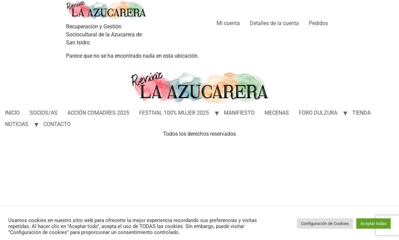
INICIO (12, 113)
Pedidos (318, 23)
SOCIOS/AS (43, 113)
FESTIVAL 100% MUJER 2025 (174, 113)
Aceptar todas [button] (373, 223)
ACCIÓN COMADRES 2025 (98, 113)
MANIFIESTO (239, 113)
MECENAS (277, 113)
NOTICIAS (16, 124)
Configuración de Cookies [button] (325, 223)
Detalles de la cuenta (274, 23)
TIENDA (361, 113)
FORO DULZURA (318, 113)
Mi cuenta (228, 23)
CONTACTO (57, 124)
